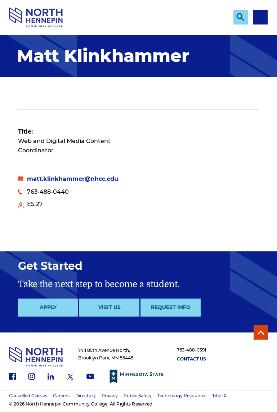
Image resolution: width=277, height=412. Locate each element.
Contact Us (191, 359)
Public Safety (138, 395)
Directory (85, 395)
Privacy (110, 395)
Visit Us (109, 307)
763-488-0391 (191, 350)
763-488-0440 (48, 191)
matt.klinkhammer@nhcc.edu (72, 178)
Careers (61, 395)
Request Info (171, 307)
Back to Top (261, 332)
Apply (48, 307)
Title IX (219, 395)
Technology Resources (181, 395)
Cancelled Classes (28, 395)
